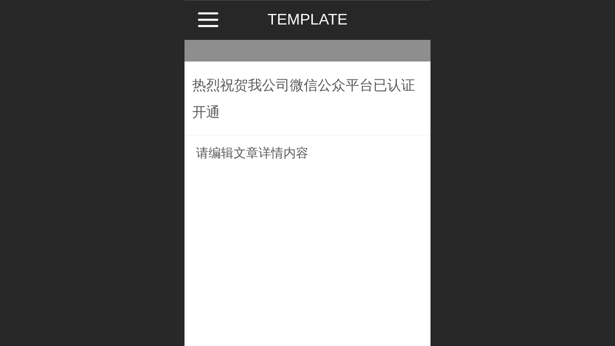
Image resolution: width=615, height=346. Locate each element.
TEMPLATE (308, 19)
